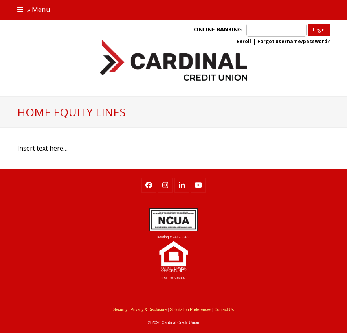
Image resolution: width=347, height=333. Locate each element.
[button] (33, 9)
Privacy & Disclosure (148, 309)
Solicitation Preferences (190, 309)
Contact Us (223, 309)
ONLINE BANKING (219, 29)
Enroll (244, 41)
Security (120, 309)
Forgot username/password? (293, 41)
